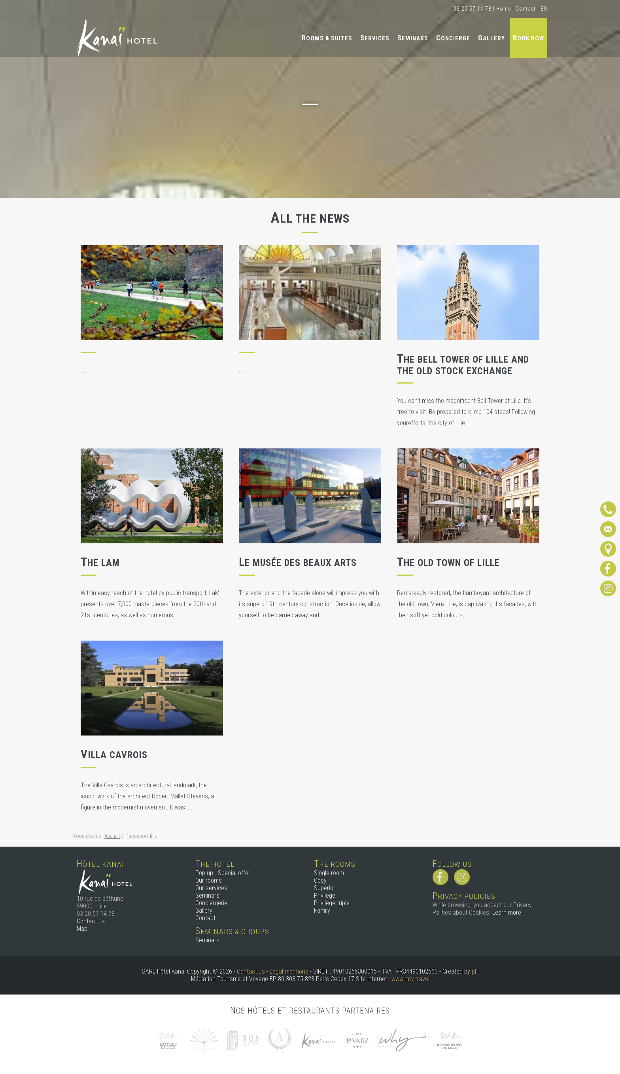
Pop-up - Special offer (222, 873)
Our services (211, 888)
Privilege (324, 895)
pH (475, 971)
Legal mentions (289, 971)
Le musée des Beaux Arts (298, 562)
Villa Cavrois (114, 754)
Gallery (491, 38)
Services (374, 38)
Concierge (453, 38)
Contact (526, 9)
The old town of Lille (448, 562)
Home (503, 9)
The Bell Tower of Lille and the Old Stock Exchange (463, 365)
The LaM (100, 562)
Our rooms (208, 880)
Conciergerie (211, 903)
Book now (528, 38)
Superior (324, 888)
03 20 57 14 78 (472, 9)
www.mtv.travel (410, 979)
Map (82, 928)
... (83, 370)
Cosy (320, 880)
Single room (329, 873)
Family (322, 910)
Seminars (412, 38)
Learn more (506, 912)
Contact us (91, 921)
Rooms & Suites (327, 38)
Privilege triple (332, 903)
